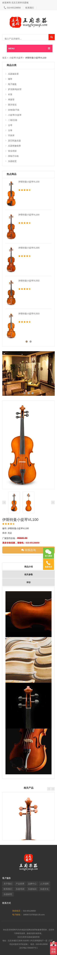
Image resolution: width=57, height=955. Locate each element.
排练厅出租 (12, 156)
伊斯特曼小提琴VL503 (28, 313)
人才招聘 (44, 883)
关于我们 (8, 883)
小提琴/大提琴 (16, 57)
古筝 (8, 130)
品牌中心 (32, 883)
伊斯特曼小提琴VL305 (28, 248)
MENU (11, 48)
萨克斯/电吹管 (13, 89)
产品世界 (20, 883)
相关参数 (28, 574)
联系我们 (29, 7)
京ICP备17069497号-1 (28, 948)
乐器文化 (44, 889)
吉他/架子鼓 (12, 110)
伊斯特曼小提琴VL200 (28, 214)
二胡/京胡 (11, 120)
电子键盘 (11, 84)
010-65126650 (12, 7)
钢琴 (8, 79)
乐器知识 (32, 889)
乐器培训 (20, 889)
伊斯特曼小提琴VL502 (28, 280)
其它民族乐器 (13, 140)
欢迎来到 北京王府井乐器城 (15, 2)
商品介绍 (28, 566)
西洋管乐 (11, 104)
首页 (4, 57)
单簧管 (9, 99)
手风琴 (9, 135)
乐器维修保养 (13, 146)
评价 (28, 582)
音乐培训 (11, 151)
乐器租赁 (11, 161)
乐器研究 (8, 894)
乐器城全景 (12, 74)
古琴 (8, 125)
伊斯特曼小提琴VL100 (28, 182)
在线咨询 (28, 550)
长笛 (8, 94)
